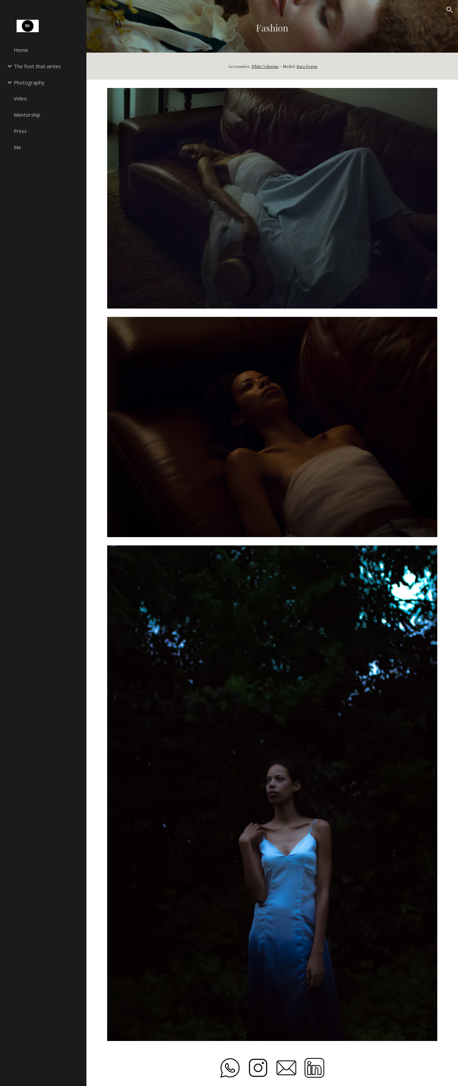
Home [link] (21, 49)
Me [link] (17, 147)
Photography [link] (29, 82)
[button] (449, 9)
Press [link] (20, 130)
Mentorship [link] (27, 114)
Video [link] (20, 98)
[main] (272, 26)
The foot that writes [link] (37, 66)
